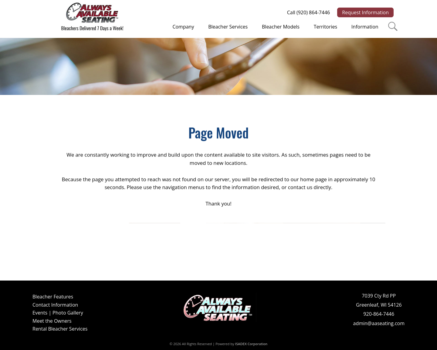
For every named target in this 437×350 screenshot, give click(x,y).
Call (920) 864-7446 (308, 12)
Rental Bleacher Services (59, 328)
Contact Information (55, 304)
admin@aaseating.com (379, 323)
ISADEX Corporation (251, 344)
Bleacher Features (52, 296)
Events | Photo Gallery (57, 312)
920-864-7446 (378, 314)
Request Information (365, 12)
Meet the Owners (52, 321)
